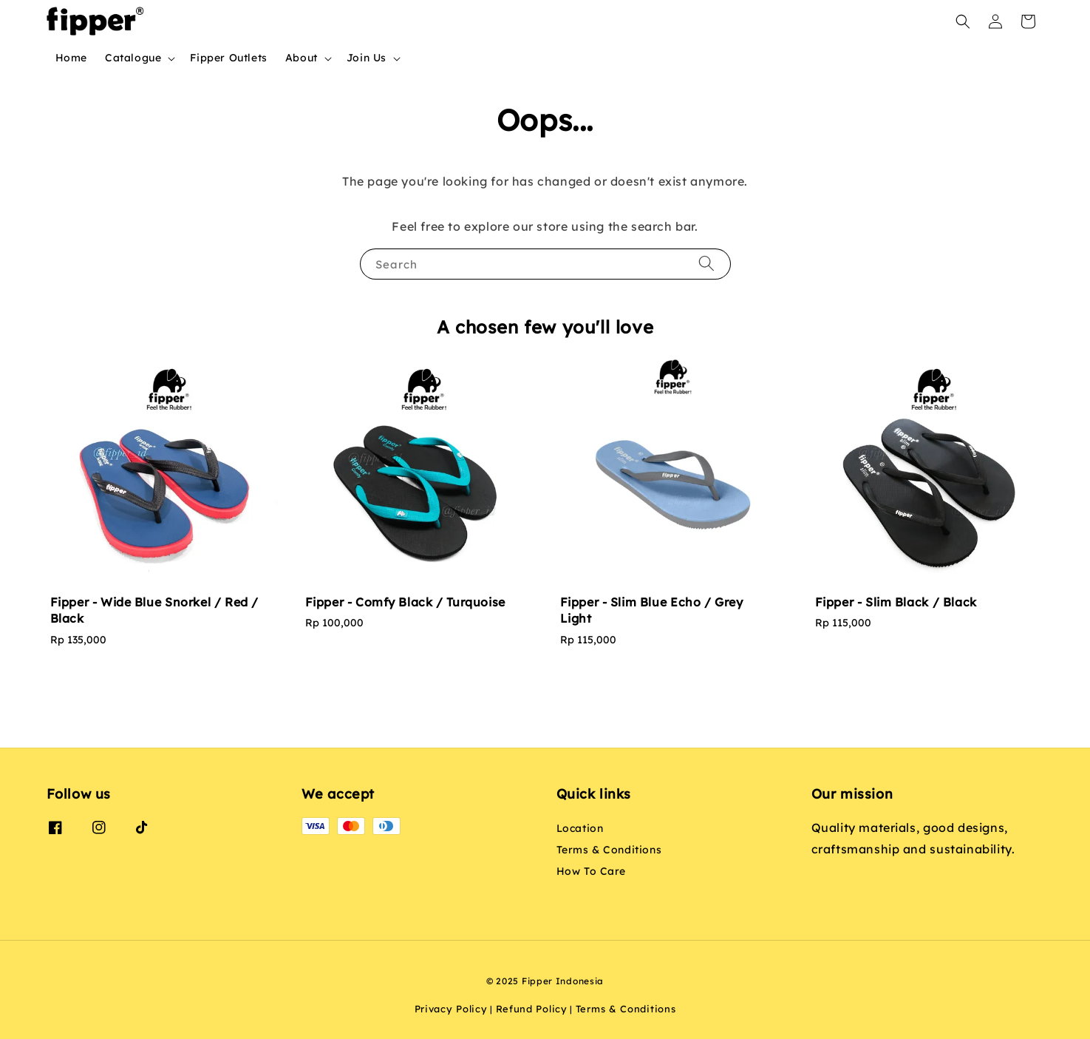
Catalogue (133, 57)
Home (71, 57)
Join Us (366, 57)
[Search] (706, 263)
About (301, 57)
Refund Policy (532, 1009)
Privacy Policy (451, 1009)
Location (580, 828)
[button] (963, 21)
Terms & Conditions (609, 849)
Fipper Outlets (228, 57)
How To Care (591, 871)
